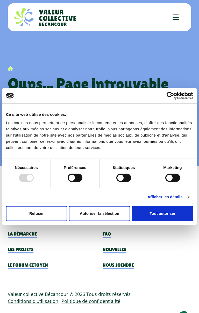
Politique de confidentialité (90, 301)
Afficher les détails (164, 197)
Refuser (36, 213)
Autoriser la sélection (99, 213)
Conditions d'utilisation (33, 301)
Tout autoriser (162, 213)
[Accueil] (45, 17)
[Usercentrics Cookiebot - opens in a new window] (170, 95)
